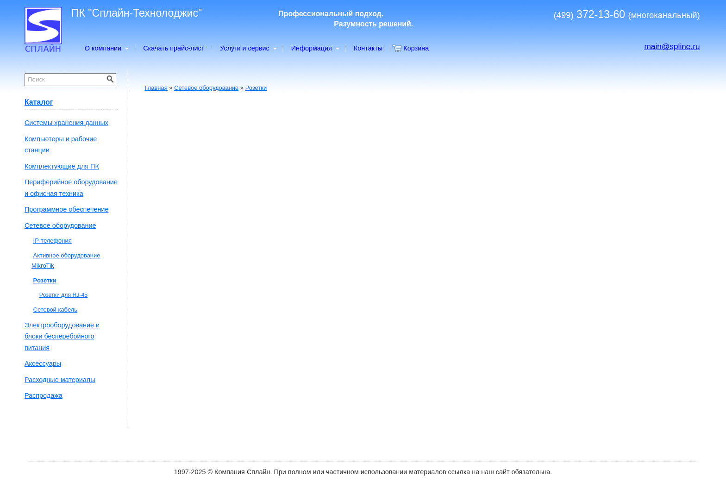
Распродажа (44, 395)
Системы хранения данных (66, 122)
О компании (106, 48)
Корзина (416, 48)
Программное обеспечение (66, 209)
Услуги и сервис (248, 48)
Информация (315, 48)
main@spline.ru (672, 46)
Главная (155, 87)
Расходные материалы (60, 379)
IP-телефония (52, 240)
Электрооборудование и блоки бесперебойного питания (62, 336)
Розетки (256, 87)
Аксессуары (43, 363)
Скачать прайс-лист (173, 48)
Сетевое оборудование (206, 87)
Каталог (39, 102)
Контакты (368, 48)
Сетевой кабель (55, 309)
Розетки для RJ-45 (63, 295)
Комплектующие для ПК (62, 166)
